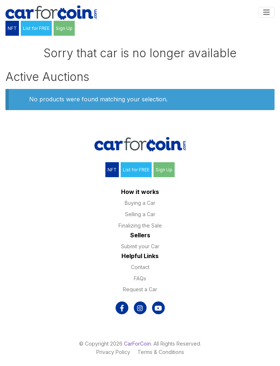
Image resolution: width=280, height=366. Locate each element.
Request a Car (140, 289)
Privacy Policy (113, 352)
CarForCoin (137, 343)
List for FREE (36, 28)
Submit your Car (140, 246)
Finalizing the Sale (140, 225)
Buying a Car (140, 203)
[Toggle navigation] (266, 12)
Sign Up (64, 28)
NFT (12, 28)
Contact (140, 267)
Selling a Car (140, 214)
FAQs (140, 278)
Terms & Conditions (160, 352)
